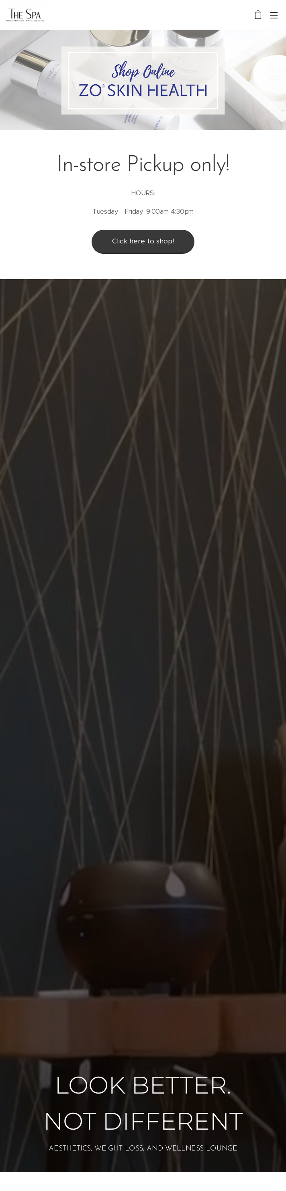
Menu (274, 15)
